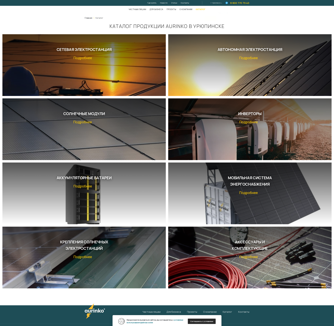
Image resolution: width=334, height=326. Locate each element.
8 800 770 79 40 (239, 3)
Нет (224, 17)
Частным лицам (137, 9)
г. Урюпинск (216, 3)
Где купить (151, 3)
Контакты (185, 3)
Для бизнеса (156, 9)
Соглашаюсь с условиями (201, 321)
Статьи (174, 3)
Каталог (200, 9)
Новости (163, 3)
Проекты (171, 9)
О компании (185, 9)
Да (210, 17)
